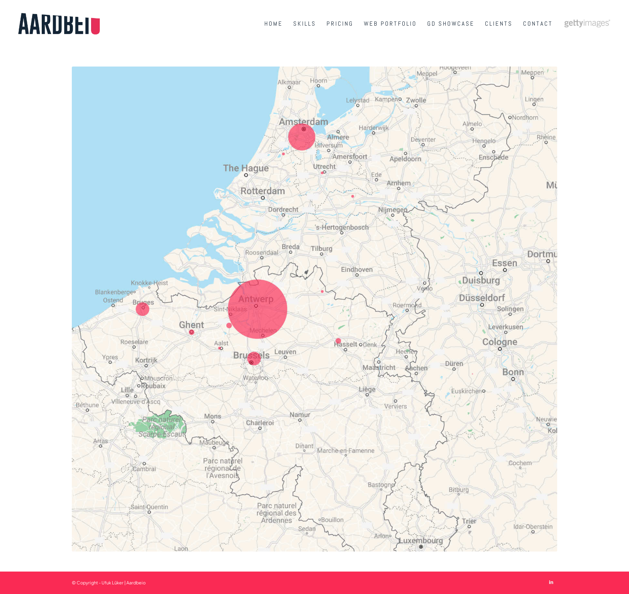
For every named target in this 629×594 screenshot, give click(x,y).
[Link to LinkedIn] (551, 582)
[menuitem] (273, 23)
